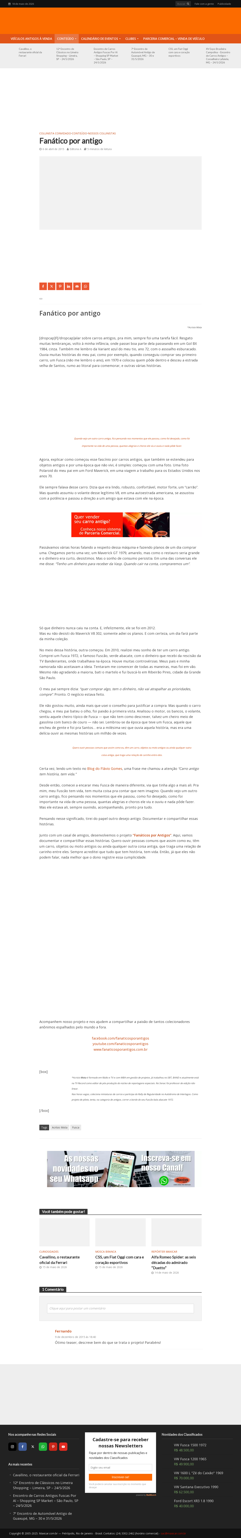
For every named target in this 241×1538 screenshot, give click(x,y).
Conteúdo (65, 39)
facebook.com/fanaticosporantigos (120, 1038)
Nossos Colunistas (102, 133)
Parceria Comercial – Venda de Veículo (174, 39)
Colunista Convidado (55, 133)
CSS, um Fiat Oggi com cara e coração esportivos (179, 52)
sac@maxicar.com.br (173, 1533)
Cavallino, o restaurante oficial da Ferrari (30, 52)
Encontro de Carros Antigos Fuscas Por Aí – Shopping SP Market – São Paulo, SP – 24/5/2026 (106, 55)
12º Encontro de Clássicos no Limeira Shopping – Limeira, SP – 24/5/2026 (67, 54)
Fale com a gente (204, 3)
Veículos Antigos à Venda (31, 39)
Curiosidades (49, 1251)
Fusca (75, 1127)
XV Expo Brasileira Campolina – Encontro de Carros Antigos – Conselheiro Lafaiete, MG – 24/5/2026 (218, 55)
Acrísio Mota (59, 1127)
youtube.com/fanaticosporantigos (120, 1043)
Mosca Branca (105, 1251)
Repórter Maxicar (164, 1251)
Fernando (63, 1331)
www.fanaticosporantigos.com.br (121, 1049)
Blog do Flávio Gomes (104, 768)
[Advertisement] (120, 102)
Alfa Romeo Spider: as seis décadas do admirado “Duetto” (173, 1262)
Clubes (130, 39)
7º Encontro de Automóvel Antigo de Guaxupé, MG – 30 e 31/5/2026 (143, 54)
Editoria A (75, 149)
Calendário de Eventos (99, 39)
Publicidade (224, 3)
